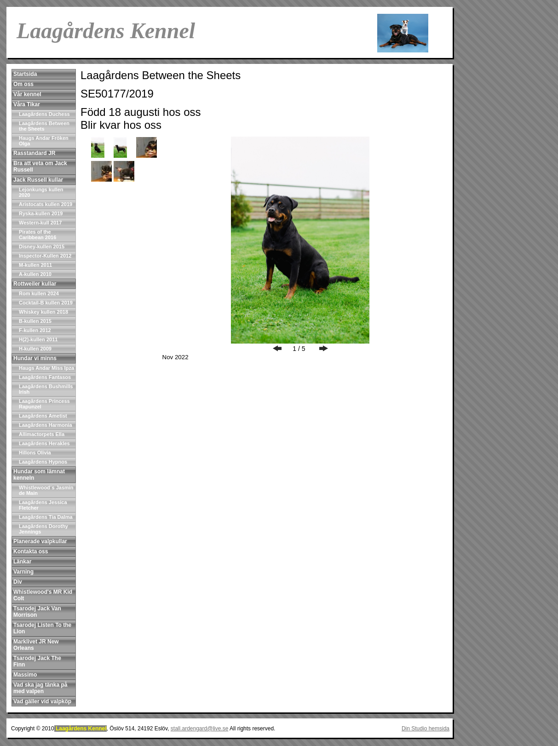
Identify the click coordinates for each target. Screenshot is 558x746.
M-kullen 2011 (35, 265)
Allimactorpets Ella (41, 434)
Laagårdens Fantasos (45, 377)
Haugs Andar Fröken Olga (44, 140)
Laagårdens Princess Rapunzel (44, 403)
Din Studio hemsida (425, 728)
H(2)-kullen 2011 (38, 339)
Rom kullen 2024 (39, 293)
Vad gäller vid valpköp (42, 701)
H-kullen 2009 (35, 348)
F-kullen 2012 (35, 330)
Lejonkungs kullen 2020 (41, 192)
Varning (23, 571)
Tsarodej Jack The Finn (37, 661)
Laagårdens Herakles (44, 443)
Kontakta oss (30, 551)
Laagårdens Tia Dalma (46, 517)
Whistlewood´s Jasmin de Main (46, 490)
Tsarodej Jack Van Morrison (37, 611)
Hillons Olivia (35, 452)
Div (17, 582)
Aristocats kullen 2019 (45, 204)
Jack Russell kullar (38, 180)
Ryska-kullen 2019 (41, 213)
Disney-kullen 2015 (41, 246)
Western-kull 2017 (40, 222)
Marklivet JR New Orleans (36, 644)
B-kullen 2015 (35, 321)
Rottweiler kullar (34, 284)
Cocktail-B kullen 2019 (46, 302)
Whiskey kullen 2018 (43, 312)
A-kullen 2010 (35, 274)
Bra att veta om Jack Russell (40, 166)
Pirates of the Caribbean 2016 (37, 234)
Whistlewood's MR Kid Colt (42, 595)
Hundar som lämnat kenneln (39, 474)
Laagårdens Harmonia (45, 425)
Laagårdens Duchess (44, 114)
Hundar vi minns (35, 358)
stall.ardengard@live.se (200, 728)
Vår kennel (27, 94)
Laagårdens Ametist (43, 416)
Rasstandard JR (34, 153)
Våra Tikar (26, 104)
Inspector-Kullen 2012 (45, 255)
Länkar (22, 561)
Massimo (25, 674)
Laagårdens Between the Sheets (44, 126)
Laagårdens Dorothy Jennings (43, 528)
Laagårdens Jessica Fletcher (43, 505)
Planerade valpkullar (40, 541)
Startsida (25, 74)
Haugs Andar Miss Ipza (46, 368)
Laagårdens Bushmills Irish (46, 389)
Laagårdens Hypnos (43, 462)
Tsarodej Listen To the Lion (42, 628)
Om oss (23, 84)
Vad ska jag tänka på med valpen (40, 688)
